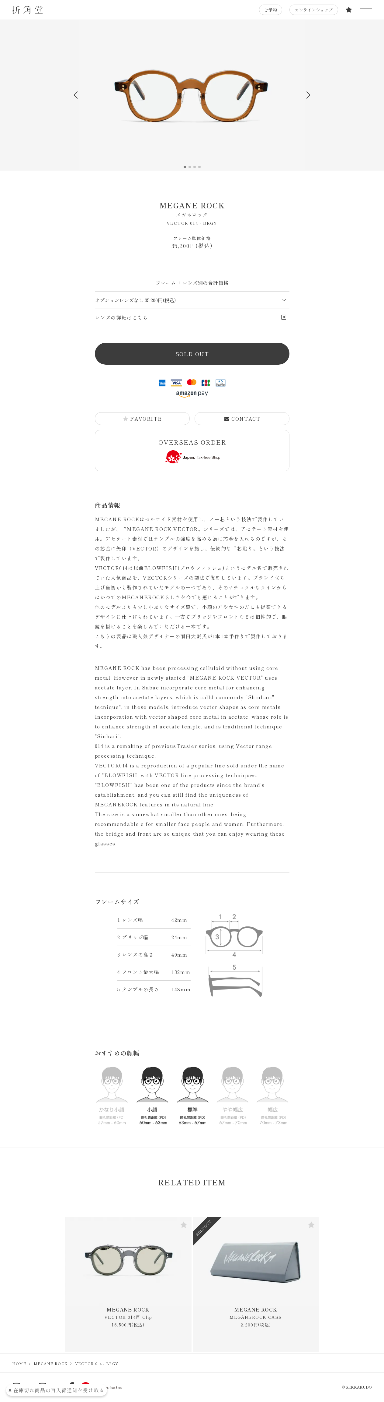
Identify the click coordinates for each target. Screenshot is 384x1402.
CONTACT (242, 418)
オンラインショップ (314, 10)
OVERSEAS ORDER (192, 450)
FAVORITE (142, 418)
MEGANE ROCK (192, 209)
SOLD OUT (192, 354)
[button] (308, 95)
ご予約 (270, 10)
